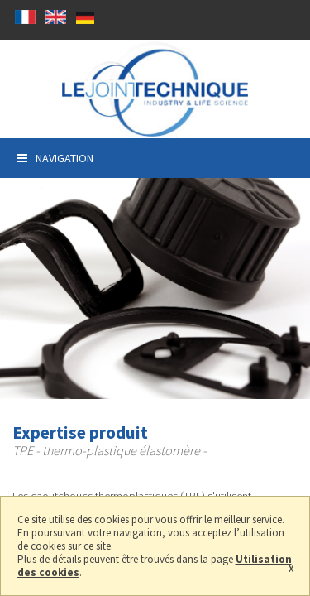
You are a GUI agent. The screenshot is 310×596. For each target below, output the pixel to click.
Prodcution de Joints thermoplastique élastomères (155, 89)
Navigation (55, 158)
